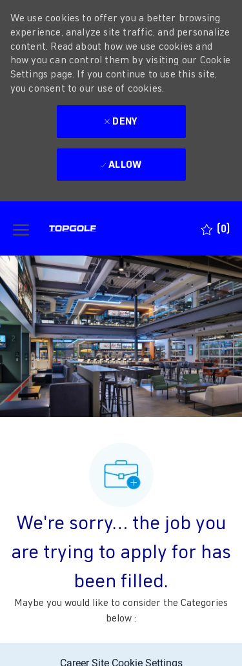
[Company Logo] (96, 228)
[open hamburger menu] (21, 228)
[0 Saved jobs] (215, 229)
